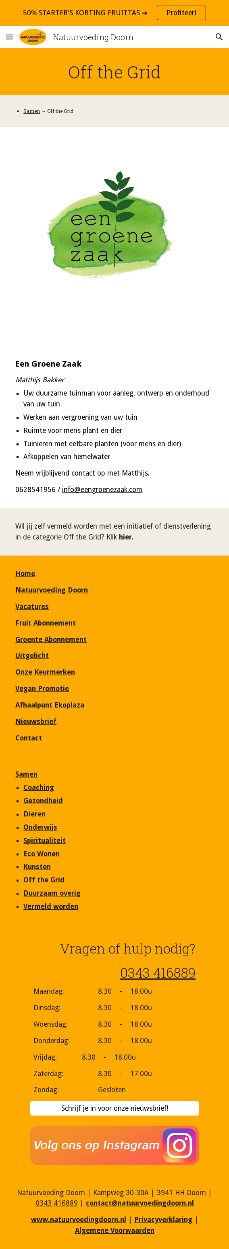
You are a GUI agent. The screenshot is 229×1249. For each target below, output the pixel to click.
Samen (31, 111)
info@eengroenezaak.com (102, 490)
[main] (114, 72)
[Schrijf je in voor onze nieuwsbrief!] (114, 1108)
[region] (114, 13)
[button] (9, 37)
